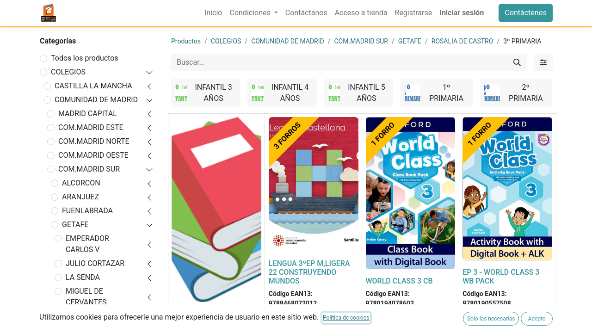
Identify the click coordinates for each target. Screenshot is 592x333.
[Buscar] (517, 62)
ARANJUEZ (80, 196)
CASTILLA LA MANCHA (93, 85)
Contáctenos (526, 12)
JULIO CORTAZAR (95, 263)
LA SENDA (83, 277)
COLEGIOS (68, 72)
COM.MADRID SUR (89, 169)
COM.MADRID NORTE (94, 141)
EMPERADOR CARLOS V (87, 244)
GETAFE (75, 224)
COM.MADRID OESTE (93, 155)
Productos (186, 41)
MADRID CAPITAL (87, 113)
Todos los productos (84, 58)
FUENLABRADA (87, 210)
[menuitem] (213, 13)
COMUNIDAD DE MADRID (96, 99)
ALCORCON (81, 183)
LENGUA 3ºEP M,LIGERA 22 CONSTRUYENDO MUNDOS (309, 272)
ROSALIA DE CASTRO (101, 316)
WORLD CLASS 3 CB (399, 281)
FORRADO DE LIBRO (205, 313)
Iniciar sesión (461, 12)
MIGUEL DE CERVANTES (86, 297)
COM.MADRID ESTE (90, 127)
